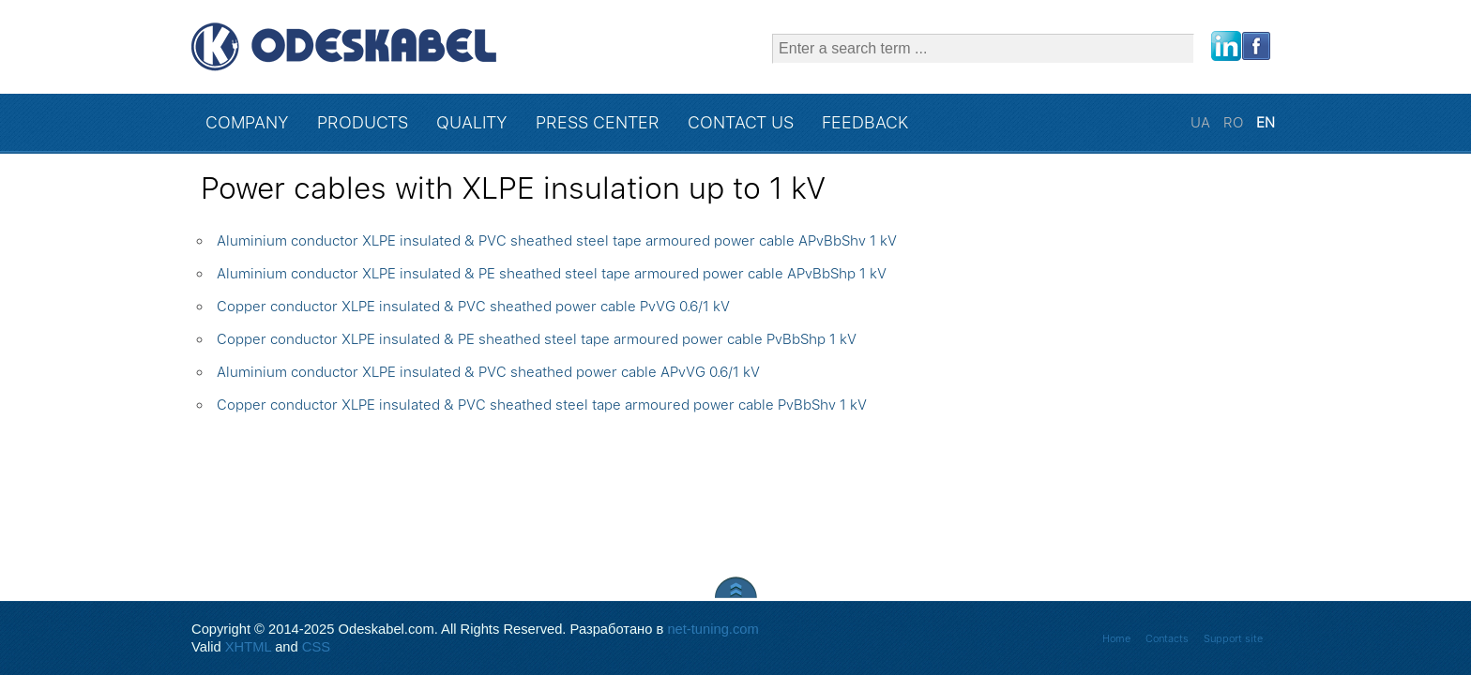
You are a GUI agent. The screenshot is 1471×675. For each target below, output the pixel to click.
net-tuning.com (712, 629)
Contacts (1167, 639)
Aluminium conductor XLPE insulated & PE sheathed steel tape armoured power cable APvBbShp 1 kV (552, 273)
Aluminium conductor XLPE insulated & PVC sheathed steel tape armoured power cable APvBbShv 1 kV (557, 240)
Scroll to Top (736, 587)
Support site (1233, 639)
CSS (316, 646)
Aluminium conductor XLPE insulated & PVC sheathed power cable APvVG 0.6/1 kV (488, 372)
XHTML (248, 646)
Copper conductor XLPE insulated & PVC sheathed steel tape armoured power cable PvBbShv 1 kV (542, 405)
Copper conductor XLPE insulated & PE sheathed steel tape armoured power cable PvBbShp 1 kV (537, 339)
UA (1202, 122)
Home (1116, 639)
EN (1265, 122)
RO (1235, 122)
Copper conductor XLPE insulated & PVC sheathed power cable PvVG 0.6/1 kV (473, 306)
